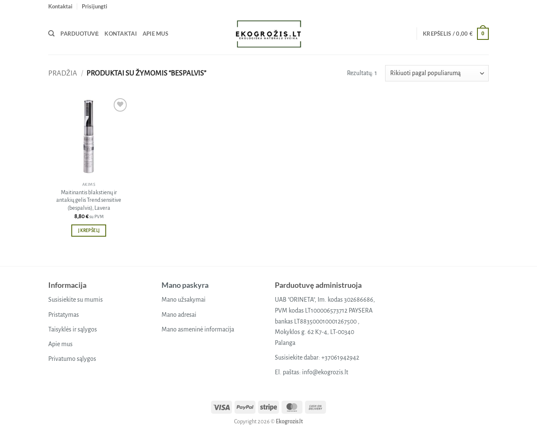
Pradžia (62, 73)
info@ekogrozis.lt (325, 372)
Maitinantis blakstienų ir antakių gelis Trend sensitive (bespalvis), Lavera (88, 200)
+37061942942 (340, 357)
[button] (94, 6)
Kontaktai (60, 6)
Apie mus (155, 33)
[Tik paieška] (51, 34)
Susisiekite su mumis (75, 299)
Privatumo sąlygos (72, 358)
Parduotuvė (79, 33)
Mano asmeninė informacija (198, 329)
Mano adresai (179, 314)
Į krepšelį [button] (88, 230)
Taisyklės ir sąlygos (72, 329)
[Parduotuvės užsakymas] (437, 73)
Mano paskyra (185, 285)
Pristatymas (63, 314)
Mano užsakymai (184, 299)
